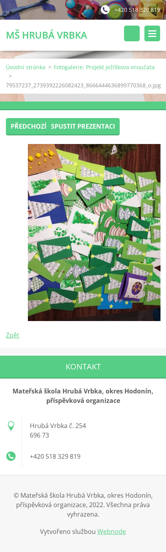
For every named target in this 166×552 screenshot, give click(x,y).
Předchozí (28, 126)
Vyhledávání (132, 33)
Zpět (12, 335)
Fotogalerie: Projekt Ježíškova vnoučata (104, 67)
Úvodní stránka (26, 67)
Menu (152, 33)
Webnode (111, 531)
